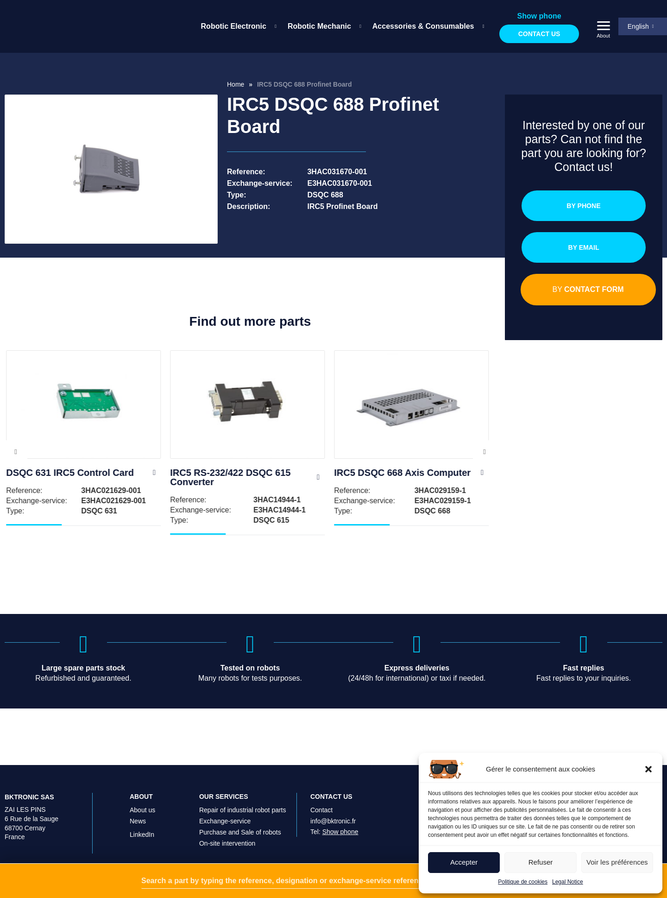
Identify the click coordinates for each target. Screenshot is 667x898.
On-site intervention (227, 843)
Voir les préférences (617, 862)
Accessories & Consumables (421, 26)
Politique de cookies (522, 882)
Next (484, 461)
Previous (15, 461)
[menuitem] (234, 26)
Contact (321, 810)
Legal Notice (567, 882)
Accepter (464, 862)
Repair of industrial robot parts (242, 810)
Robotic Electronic (231, 26)
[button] (648, 769)
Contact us (537, 34)
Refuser (541, 862)
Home (235, 84)
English (636, 26)
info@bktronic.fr (333, 821)
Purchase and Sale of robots (240, 832)
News (138, 821)
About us (142, 810)
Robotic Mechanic (316, 26)
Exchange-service (225, 821)
